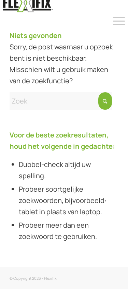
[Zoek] (61, 101)
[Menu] (115, 20)
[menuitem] (115, 20)
